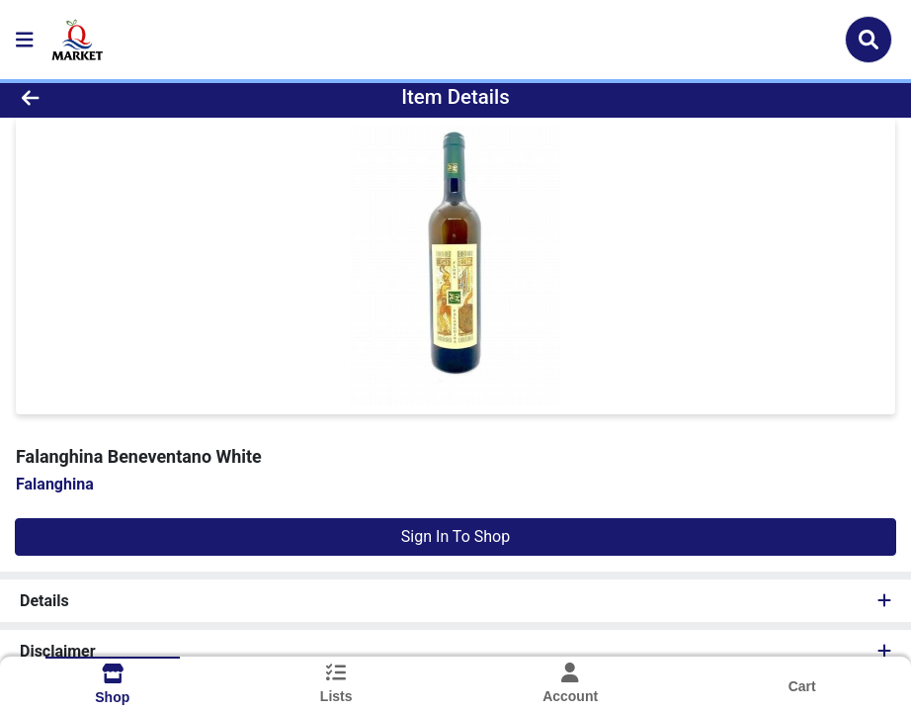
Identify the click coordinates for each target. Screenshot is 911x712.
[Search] (868, 39)
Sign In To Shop (455, 536)
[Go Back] (126, 97)
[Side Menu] (25, 39)
